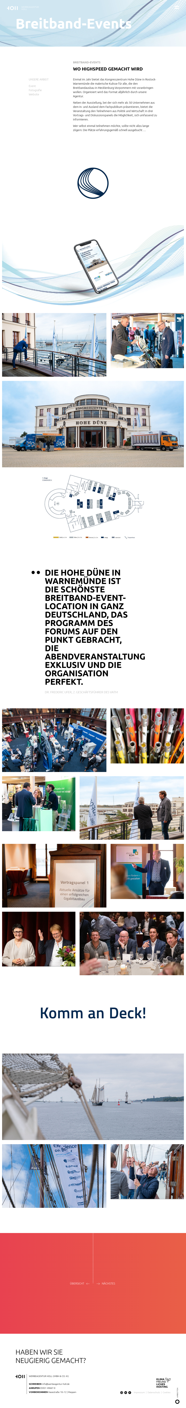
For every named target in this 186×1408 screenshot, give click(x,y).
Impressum (139, 1392)
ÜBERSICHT (80, 1283)
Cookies (166, 1392)
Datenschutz (154, 1392)
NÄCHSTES (105, 1283)
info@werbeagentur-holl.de (49, 1383)
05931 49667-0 (42, 1387)
